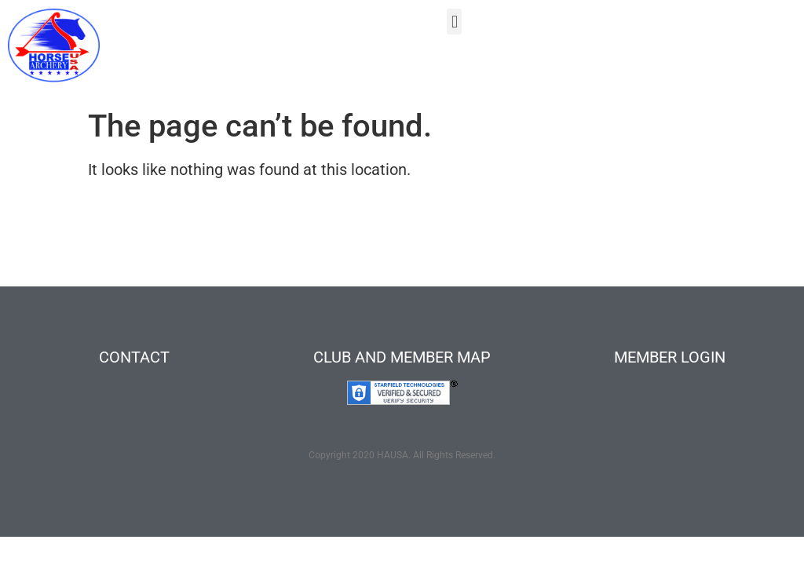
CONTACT (134, 357)
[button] (454, 22)
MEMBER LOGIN (669, 357)
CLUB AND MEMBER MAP (402, 357)
